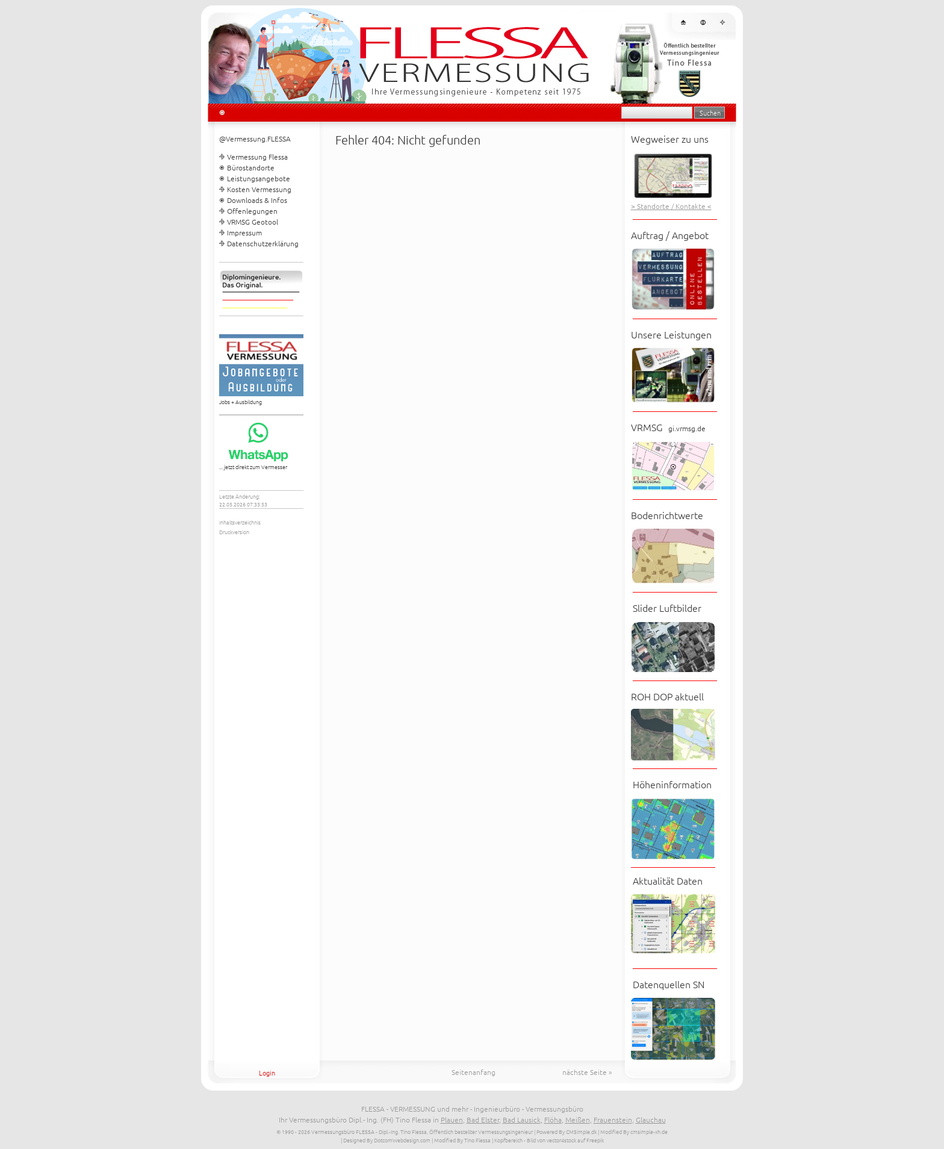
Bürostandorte (251, 167)
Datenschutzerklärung (263, 243)
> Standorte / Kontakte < (671, 206)
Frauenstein (613, 1119)
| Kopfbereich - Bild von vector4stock (534, 1139)
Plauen (452, 1119)
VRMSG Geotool (252, 221)
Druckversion (234, 531)
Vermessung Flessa (257, 156)
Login (267, 1072)
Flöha (553, 1119)
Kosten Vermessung (259, 189)
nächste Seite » (587, 1072)
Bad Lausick (522, 1119)
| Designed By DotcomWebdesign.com (385, 1139)
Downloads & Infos (257, 200)
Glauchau (651, 1119)
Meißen (577, 1119)
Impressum (244, 232)
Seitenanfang (473, 1072)
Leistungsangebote (258, 178)
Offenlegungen (252, 211)
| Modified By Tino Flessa (461, 1139)
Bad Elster (483, 1119)
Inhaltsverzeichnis (240, 521)
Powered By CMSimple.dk (566, 1131)
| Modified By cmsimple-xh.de (633, 1131)
